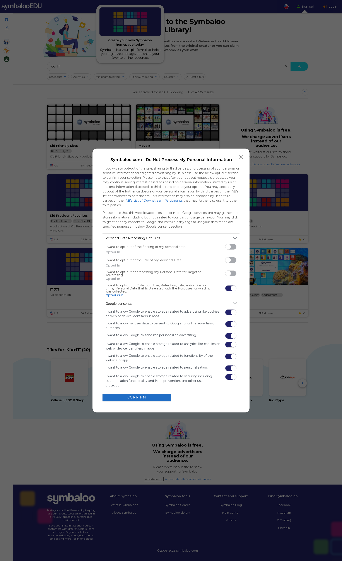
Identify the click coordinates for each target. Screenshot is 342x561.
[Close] (241, 157)
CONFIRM (136, 397)
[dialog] (171, 280)
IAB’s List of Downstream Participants (154, 201)
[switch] (230, 247)
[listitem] (171, 238)
